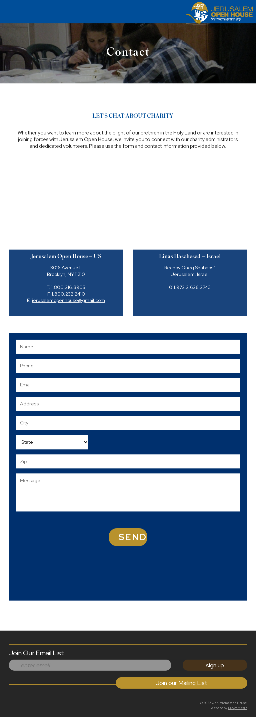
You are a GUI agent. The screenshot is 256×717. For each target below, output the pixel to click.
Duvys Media (237, 708)
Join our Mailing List (181, 683)
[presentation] (167, 581)
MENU (6, 10)
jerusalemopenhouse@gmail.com (68, 300)
